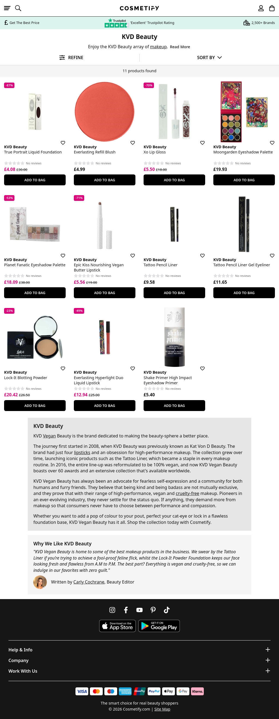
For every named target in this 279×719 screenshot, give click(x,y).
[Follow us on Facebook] (125, 610)
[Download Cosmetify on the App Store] (117, 626)
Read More (180, 46)
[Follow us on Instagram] (112, 610)
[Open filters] (69, 58)
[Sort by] (209, 57)
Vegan (49, 436)
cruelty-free (187, 493)
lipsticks (82, 452)
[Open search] (20, 8)
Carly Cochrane (88, 582)
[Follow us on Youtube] (139, 610)
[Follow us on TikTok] (166, 610)
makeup (158, 47)
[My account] (258, 8)
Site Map (162, 709)
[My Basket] (269, 8)
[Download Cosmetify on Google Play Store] (159, 626)
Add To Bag (34, 179)
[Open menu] (9, 8)
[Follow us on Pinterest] (153, 610)
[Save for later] (59, 139)
